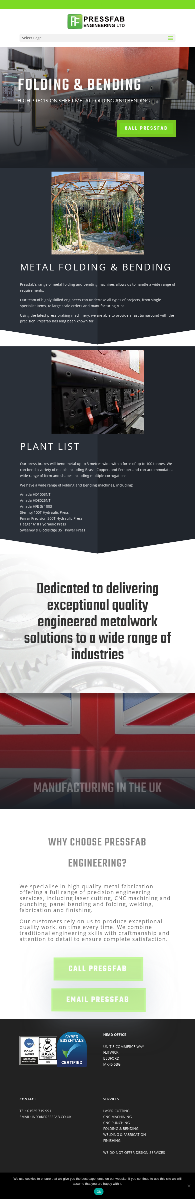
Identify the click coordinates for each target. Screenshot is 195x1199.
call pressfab (98, 968)
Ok (98, 1192)
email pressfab (98, 999)
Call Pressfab (128, 128)
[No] (188, 1185)
